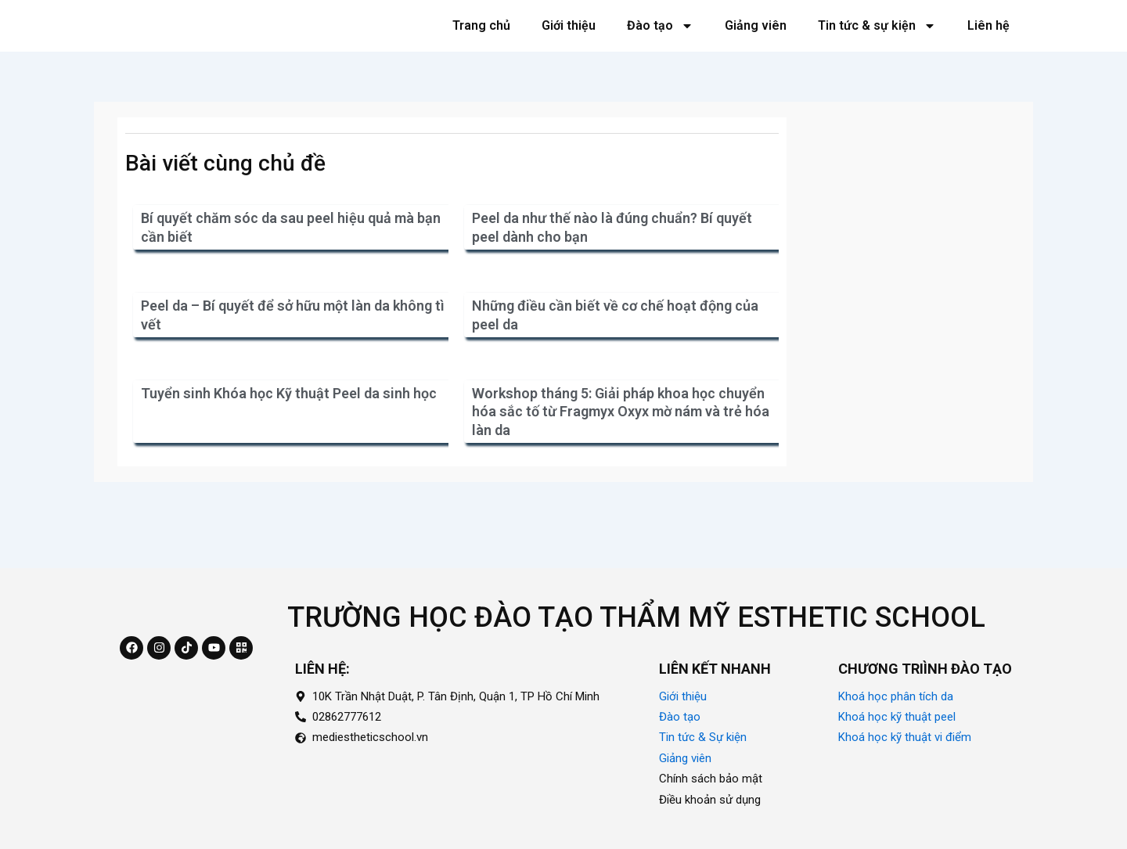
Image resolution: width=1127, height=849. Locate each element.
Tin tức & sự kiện (877, 44)
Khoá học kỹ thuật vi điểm (904, 738)
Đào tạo (660, 44)
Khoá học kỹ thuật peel (897, 717)
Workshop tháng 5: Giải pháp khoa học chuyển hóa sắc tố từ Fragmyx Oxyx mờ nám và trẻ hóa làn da (620, 448)
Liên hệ (988, 43)
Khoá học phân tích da (895, 696)
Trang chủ (481, 43)
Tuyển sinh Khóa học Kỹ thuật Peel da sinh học (289, 430)
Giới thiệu (569, 43)
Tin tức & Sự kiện (703, 738)
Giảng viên (756, 43)
